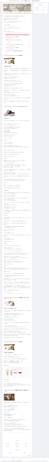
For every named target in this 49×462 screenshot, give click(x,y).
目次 (17, 34)
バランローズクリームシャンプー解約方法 (40, 9)
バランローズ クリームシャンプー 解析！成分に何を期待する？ (40, 7)
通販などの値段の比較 (11, 49)
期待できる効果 (10, 38)
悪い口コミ (9, 41)
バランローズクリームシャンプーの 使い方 (40, 11)
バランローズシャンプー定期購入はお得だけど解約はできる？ (16, 51)
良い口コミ (9, 43)
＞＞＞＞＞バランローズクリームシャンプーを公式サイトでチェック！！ (15, 32)
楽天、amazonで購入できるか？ (12, 46)
